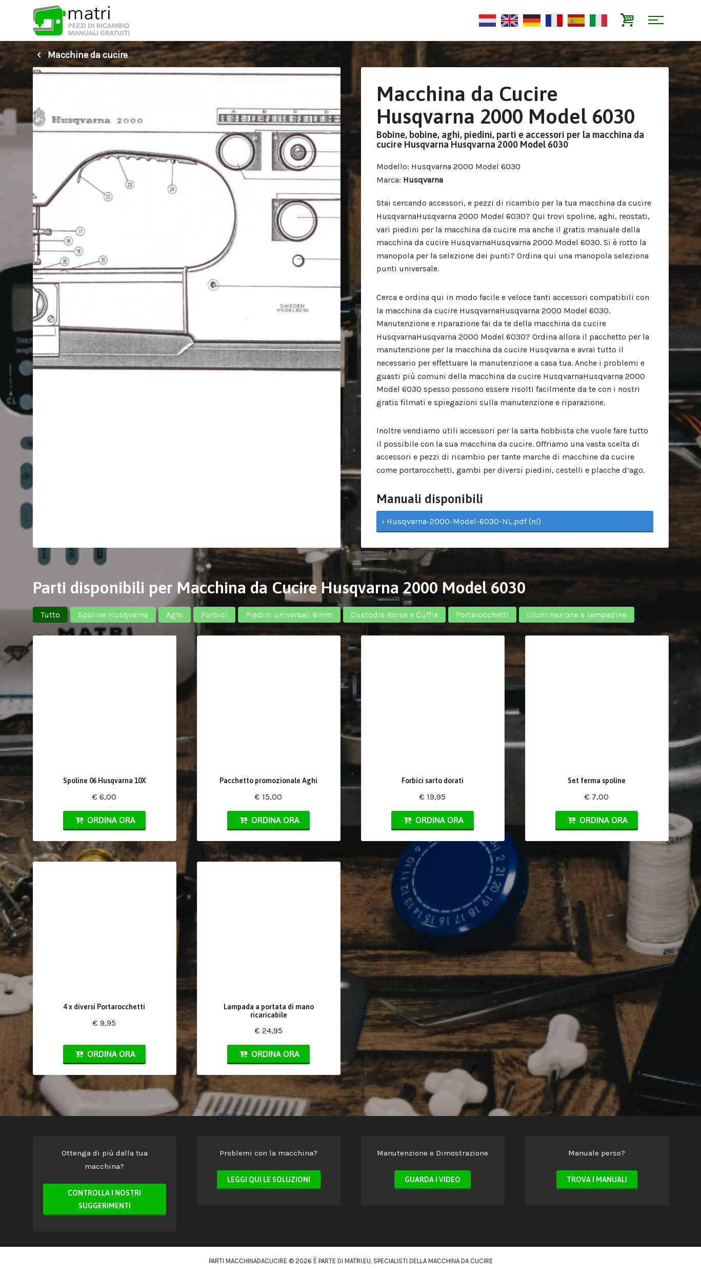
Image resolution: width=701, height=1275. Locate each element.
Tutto (50, 615)
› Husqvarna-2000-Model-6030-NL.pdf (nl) (461, 521)
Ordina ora (104, 820)
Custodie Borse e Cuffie (394, 615)
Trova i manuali (597, 1180)
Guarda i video (432, 1180)
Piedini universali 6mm (289, 615)
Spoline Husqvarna (113, 615)
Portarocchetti (482, 615)
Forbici (214, 615)
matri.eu (358, 1261)
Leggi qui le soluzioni (268, 1180)
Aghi (174, 615)
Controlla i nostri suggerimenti (104, 1199)
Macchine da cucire (80, 55)
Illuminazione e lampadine (577, 615)
